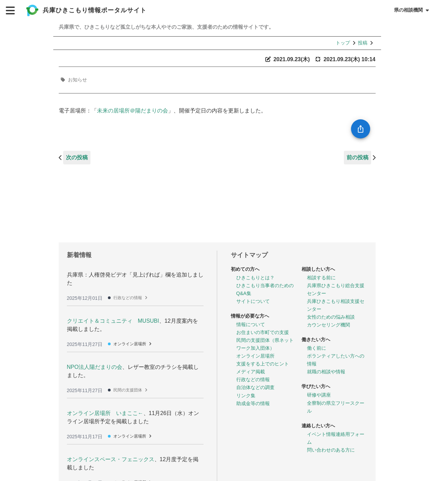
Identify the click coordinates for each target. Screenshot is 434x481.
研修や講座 (319, 395)
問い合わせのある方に (331, 450)
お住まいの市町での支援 (262, 332)
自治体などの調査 (255, 387)
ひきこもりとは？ (255, 277)
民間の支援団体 (127, 390)
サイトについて (253, 301)
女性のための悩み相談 (331, 317)
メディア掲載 (250, 371)
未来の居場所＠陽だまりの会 (132, 110)
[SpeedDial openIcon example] (360, 128)
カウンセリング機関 (328, 325)
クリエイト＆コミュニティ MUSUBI (113, 321)
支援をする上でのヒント (262, 363)
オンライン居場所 (129, 344)
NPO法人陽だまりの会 (95, 367)
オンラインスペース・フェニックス (110, 459)
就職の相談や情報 (326, 371)
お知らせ (77, 79)
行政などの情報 (127, 297)
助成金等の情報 (253, 403)
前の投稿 (357, 157)
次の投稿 (77, 157)
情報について (250, 324)
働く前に (316, 348)
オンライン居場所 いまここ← (105, 413)
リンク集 (245, 395)
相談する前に (321, 277)
